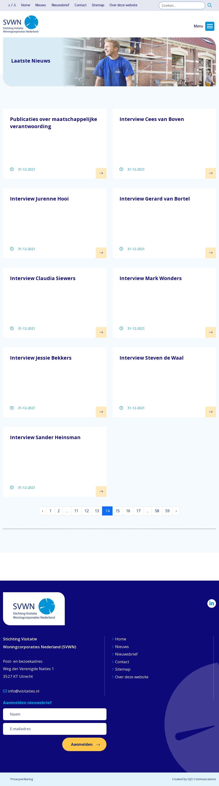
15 (118, 510)
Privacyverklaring (21, 779)
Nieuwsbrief (60, 5)
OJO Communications (202, 779)
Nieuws (41, 5)
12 (87, 510)
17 (138, 510)
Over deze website (123, 5)
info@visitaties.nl (21, 691)
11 (76, 510)
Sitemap (98, 5)
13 (97, 510)
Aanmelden (81, 744)
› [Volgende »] (176, 510)
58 (157, 510)
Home (25, 5)
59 (167, 510)
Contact (81, 5)
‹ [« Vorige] (42, 510)
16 (128, 510)
